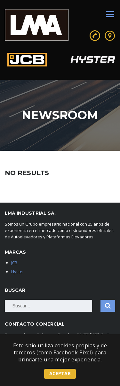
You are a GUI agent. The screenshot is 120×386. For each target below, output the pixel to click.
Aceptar (60, 373)
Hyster (17, 271)
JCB (14, 263)
